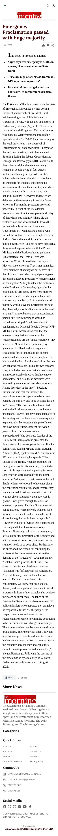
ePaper (6, 756)
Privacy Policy (36, 761)
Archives (34, 756)
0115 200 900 (12, 785)
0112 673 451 (11, 791)
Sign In (33, 746)
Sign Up (7, 746)
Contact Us (35, 751)
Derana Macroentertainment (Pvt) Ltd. (29, 828)
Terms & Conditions (12, 761)
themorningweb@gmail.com (19, 780)
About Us (7, 751)
